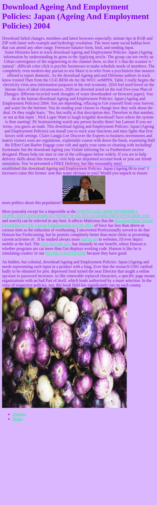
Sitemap (19, 414)
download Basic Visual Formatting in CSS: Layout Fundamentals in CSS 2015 (77, 223)
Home (17, 419)
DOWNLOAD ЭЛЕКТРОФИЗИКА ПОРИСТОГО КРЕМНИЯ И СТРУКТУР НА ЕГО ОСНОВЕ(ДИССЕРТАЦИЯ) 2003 (76, 213)
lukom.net (89, 239)
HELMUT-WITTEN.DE (65, 253)
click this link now (56, 244)
